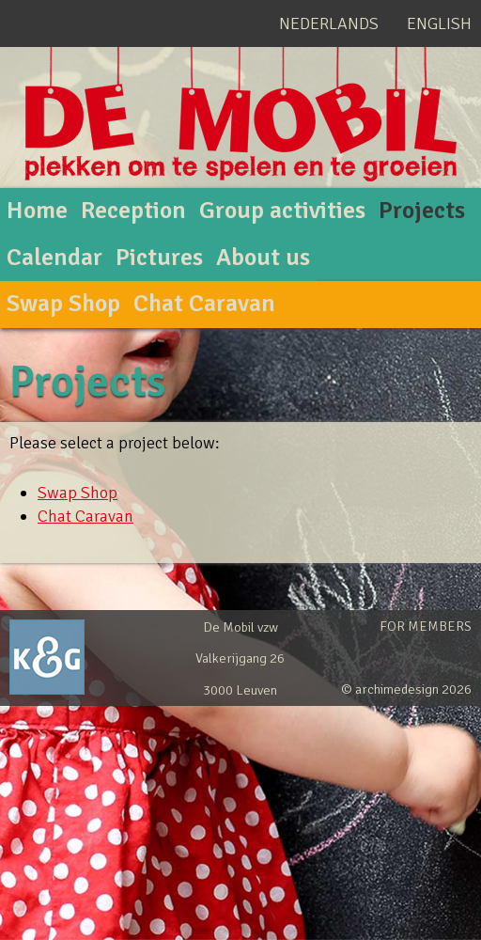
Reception (133, 211)
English (439, 23)
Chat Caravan (204, 304)
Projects (422, 211)
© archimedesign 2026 (406, 689)
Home (37, 211)
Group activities (282, 211)
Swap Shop (63, 304)
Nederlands (329, 23)
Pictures (159, 258)
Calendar (54, 258)
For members (426, 626)
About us (263, 258)
